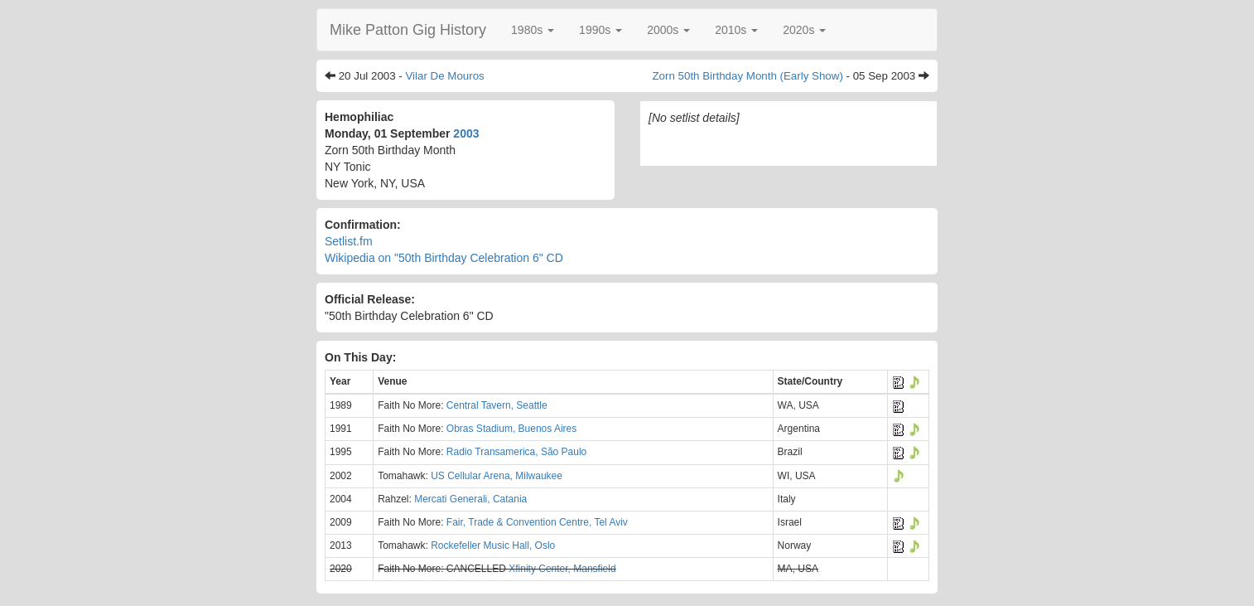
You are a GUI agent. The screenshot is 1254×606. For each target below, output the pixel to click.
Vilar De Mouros (444, 76)
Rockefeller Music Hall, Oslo (493, 545)
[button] (533, 30)
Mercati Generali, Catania (470, 499)
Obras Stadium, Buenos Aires (511, 428)
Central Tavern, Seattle (496, 405)
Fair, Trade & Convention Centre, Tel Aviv (537, 522)
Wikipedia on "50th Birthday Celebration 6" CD (444, 257)
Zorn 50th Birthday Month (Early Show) (747, 76)
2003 (466, 133)
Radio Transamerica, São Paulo (516, 452)
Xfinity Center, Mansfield (562, 568)
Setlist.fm (349, 241)
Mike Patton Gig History (408, 30)
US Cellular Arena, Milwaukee (496, 476)
